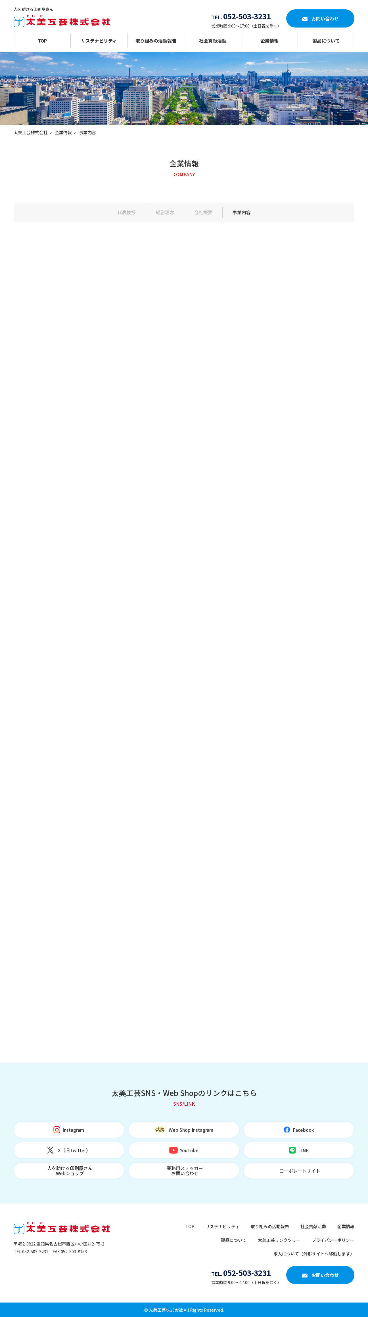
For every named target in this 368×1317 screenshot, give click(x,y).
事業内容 (242, 212)
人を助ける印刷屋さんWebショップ (70, 1171)
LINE (303, 1150)
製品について (326, 40)
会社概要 (203, 212)
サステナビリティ (99, 40)
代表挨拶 (127, 212)
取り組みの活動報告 (155, 40)
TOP (42, 40)
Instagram (73, 1129)
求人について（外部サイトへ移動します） (313, 1254)
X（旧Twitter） (74, 1150)
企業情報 (269, 40)
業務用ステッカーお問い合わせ (185, 1171)
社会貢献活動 (212, 40)
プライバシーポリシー (333, 1240)
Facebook (303, 1129)
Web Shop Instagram (191, 1129)
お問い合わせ (325, 18)
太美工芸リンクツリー (279, 1240)
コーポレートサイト (299, 1170)
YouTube (189, 1150)
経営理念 (165, 212)
